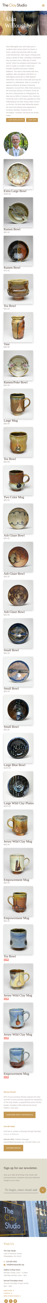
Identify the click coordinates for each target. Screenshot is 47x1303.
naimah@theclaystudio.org (14, 1142)
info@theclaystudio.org (14, 1265)
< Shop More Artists (15, 120)
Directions (8, 1290)
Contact (7, 1293)
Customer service (13, 1148)
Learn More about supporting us (19, 1114)
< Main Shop (32, 120)
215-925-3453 (10, 1262)
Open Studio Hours (11, 1296)
